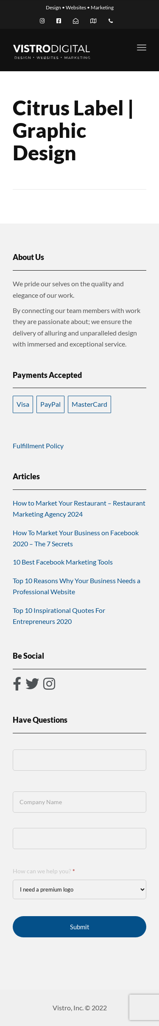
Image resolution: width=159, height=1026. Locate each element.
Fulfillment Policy (38, 446)
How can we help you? (44, 871)
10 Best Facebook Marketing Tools (63, 562)
